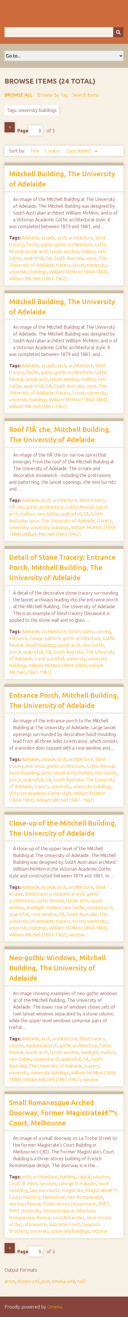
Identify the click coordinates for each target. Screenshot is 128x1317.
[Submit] (118, 32)
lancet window (64, 251)
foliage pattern (45, 638)
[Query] (64, 32)
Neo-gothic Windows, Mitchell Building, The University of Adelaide (57, 968)
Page (30, 130)
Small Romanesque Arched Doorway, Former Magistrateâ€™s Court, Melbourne (63, 1113)
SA (48, 258)
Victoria (99, 1231)
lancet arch (37, 251)
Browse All (19, 94)
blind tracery (92, 500)
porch (15, 651)
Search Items (85, 94)
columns (101, 1176)
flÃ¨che (16, 507)
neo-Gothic (48, 513)
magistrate (73, 1190)
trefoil (57, 658)
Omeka (54, 1306)
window (76, 934)
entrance (18, 638)
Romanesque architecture (69, 1210)
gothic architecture (73, 244)
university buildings (28, 271)
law (33, 1190)
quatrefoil (34, 258)
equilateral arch (68, 893)
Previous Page (10, 127)
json (46, 1281)
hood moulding (40, 645)
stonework (35, 1224)
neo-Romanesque (85, 1197)
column (16, 1045)
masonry (31, 1197)
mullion (88, 251)
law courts (49, 1190)
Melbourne (54, 1197)
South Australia (69, 258)
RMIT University (25, 1210)
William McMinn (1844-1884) (78, 271)
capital (84, 1176)
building (67, 1176)
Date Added (79, 150)
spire (91, 258)
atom (10, 1281)
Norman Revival (25, 1203)
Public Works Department (69, 1203)
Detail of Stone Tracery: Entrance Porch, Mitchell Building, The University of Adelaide (62, 567)
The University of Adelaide (68, 520)
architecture (81, 237)
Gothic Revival (80, 507)
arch (61, 237)
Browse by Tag (52, 94)
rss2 (81, 1281)
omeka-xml (63, 1281)
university (97, 265)
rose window (44, 914)
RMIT (103, 1203)
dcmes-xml (28, 1281)
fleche (32, 244)
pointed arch (100, 907)
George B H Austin (77, 1183)
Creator (53, 150)
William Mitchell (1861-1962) (38, 278)
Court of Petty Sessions (33, 1183)
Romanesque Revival (30, 1217)
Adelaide (30, 237)
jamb (46, 772)
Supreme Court (64, 1224)
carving (103, 631)
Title (35, 150)
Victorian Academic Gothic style (40, 793)
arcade (48, 237)
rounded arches (68, 1217)
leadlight (35, 907)
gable (46, 244)
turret (79, 265)
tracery (63, 265)
